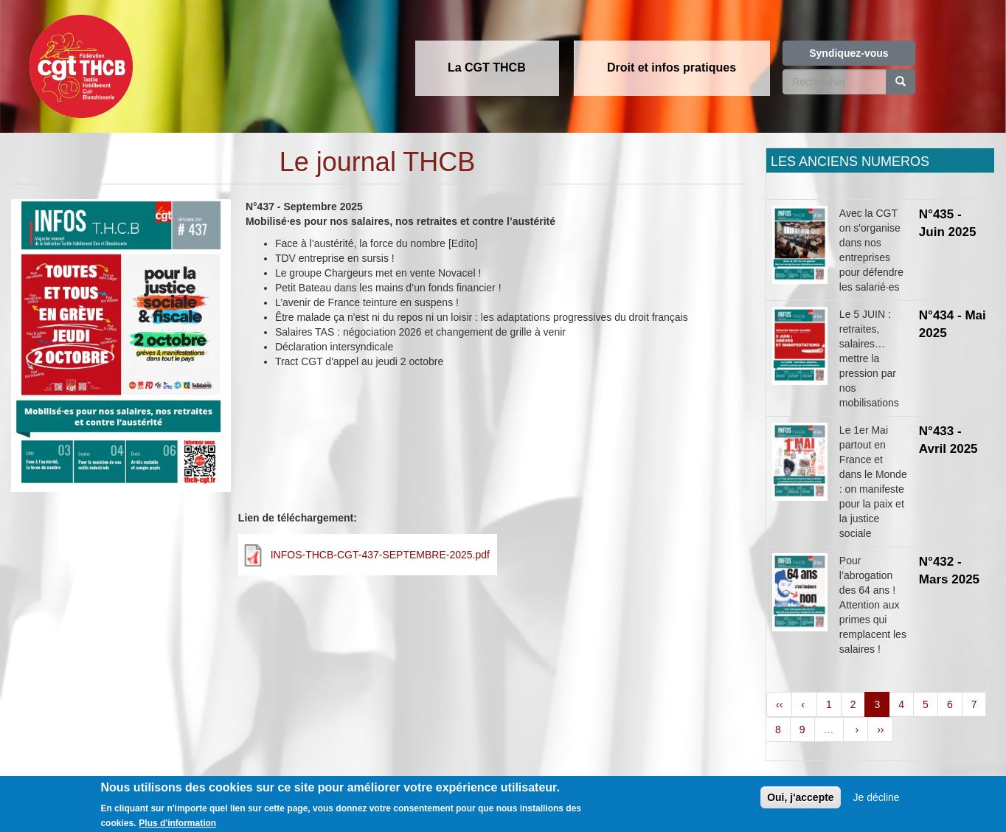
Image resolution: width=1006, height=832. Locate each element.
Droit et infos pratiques (671, 67)
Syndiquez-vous (848, 53)
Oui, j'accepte (800, 804)
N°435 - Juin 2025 (947, 223)
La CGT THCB (487, 67)
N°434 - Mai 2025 (952, 324)
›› (880, 729)
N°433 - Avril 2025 (948, 440)
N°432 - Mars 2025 (949, 570)
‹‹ (779, 704)
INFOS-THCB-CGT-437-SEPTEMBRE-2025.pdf (380, 555)
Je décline (876, 804)
